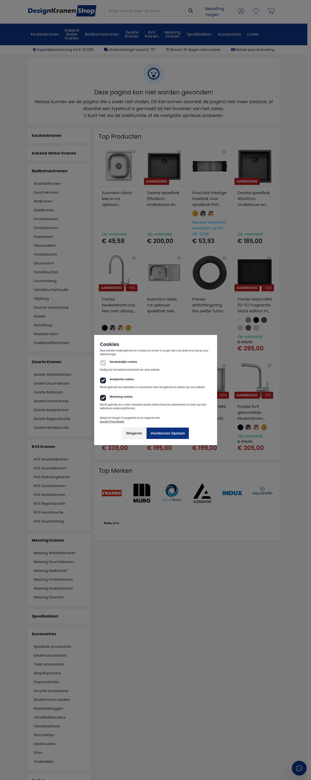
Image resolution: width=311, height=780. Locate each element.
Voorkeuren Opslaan (167, 433)
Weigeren (134, 433)
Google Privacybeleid (112, 421)
